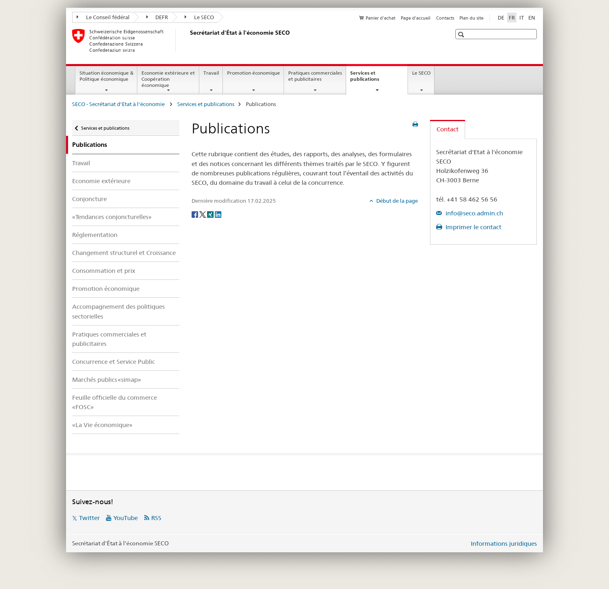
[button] (462, 34)
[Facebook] (195, 214)
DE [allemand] (501, 17)
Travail (211, 73)
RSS (156, 518)
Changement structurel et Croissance (124, 253)
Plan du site (471, 18)
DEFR (157, 17)
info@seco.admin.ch (473, 213)
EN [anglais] (531, 17)
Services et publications (373, 79)
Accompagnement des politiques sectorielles (118, 311)
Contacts (445, 18)
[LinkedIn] (218, 214)
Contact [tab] (448, 129)
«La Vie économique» (102, 425)
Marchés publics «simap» (106, 379)
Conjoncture (89, 199)
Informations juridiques (504, 543)
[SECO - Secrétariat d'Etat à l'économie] (188, 40)
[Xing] (211, 214)
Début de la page (396, 200)
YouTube (125, 518)
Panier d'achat (380, 18)
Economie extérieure (101, 181)
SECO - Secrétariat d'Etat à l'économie (119, 104)
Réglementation (94, 235)
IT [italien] (521, 17)
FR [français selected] (512, 17)
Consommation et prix (103, 271)
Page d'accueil (415, 18)
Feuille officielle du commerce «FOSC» (114, 402)
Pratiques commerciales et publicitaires (315, 76)
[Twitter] (203, 214)
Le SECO (199, 17)
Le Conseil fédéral (103, 17)
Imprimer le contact (472, 227)
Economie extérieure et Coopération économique (168, 79)
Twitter (89, 518)
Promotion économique (253, 73)
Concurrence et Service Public (113, 361)
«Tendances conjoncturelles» (112, 217)
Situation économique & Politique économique (106, 76)
